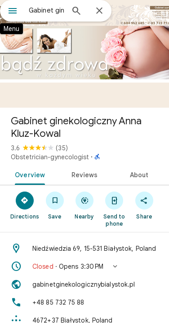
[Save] (54, 205)
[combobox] (46, 10)
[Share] (144, 205)
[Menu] (12, 11)
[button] (84, 266)
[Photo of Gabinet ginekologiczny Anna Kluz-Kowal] (84, 54)
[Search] (76, 11)
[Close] (99, 11)
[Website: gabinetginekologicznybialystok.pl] (84, 284)
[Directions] (25, 205)
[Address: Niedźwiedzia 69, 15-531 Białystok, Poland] (84, 249)
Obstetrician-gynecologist (50, 157)
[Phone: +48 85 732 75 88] (84, 302)
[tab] (28, 174)
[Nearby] (84, 205)
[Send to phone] (114, 208)
